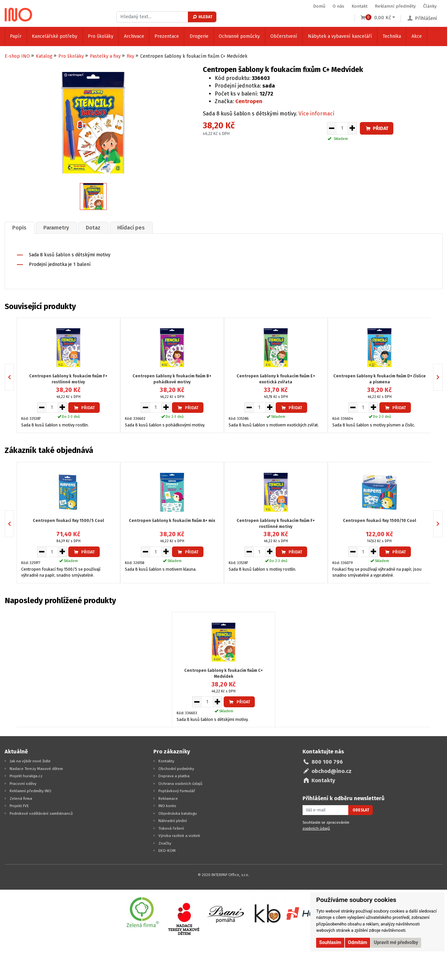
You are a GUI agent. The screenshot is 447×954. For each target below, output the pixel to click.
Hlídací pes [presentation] (131, 227)
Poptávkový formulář (176, 791)
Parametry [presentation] (56, 227)
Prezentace (166, 36)
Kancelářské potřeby (54, 36)
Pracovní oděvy (23, 783)
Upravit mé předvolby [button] (396, 942)
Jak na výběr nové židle (30, 761)
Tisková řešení (171, 828)
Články (430, 6)
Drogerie (199, 36)
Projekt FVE (19, 805)
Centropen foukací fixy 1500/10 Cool (379, 520)
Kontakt (359, 6)
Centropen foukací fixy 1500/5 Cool (68, 520)
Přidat (377, 128)
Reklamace (168, 798)
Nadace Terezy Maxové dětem (36, 768)
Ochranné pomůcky (239, 36)
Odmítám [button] (357, 942)
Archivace (134, 36)
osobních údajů (316, 828)
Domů (319, 6)
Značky (164, 843)
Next (442, 377)
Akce (417, 36)
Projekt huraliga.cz (26, 776)
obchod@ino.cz (331, 771)
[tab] (19, 227)
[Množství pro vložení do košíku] (342, 128)
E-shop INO (17, 56)
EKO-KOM (167, 850)
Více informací (316, 113)
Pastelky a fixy (105, 56)
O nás (338, 6)
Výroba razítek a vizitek (179, 835)
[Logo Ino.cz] (18, 15)
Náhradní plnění (172, 820)
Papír (16, 36)
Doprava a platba (174, 776)
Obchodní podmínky (176, 768)
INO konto (167, 805)
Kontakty (166, 761)
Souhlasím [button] (330, 942)
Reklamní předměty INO (30, 791)
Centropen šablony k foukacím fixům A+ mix (172, 520)
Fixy (130, 56)
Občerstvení (283, 36)
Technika (391, 36)
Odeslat (361, 810)
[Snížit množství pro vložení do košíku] (331, 128)
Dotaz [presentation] (93, 227)
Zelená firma (21, 798)
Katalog (44, 56)
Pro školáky (100, 36)
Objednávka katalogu (177, 813)
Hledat (202, 17)
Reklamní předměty (395, 6)
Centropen (248, 101)
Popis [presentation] (19, 227)
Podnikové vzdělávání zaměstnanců (41, 813)
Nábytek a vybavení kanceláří (340, 36)
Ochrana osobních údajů (180, 783)
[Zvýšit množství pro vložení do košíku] (352, 128)
